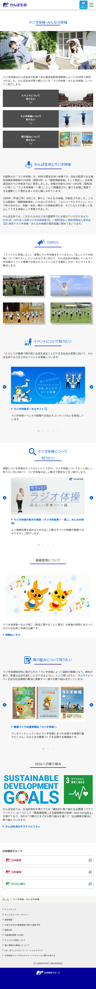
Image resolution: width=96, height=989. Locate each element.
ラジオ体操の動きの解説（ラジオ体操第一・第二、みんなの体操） (47, 521)
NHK (7, 220)
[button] (38, 431)
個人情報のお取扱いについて (17, 945)
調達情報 (8, 919)
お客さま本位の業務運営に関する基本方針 (22, 924)
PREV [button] (4, 387)
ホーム (5, 899)
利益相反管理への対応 (14, 935)
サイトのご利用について (15, 940)
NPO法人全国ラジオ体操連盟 (32, 220)
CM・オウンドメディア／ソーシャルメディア (24, 950)
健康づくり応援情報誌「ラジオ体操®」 (36, 726)
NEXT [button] (91, 387)
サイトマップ (10, 909)
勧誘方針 (8, 929)
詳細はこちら (12, 635)
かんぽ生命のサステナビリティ (22, 826)
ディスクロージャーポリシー (17, 914)
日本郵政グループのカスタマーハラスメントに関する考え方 (30, 955)
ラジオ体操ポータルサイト (30, 409)
